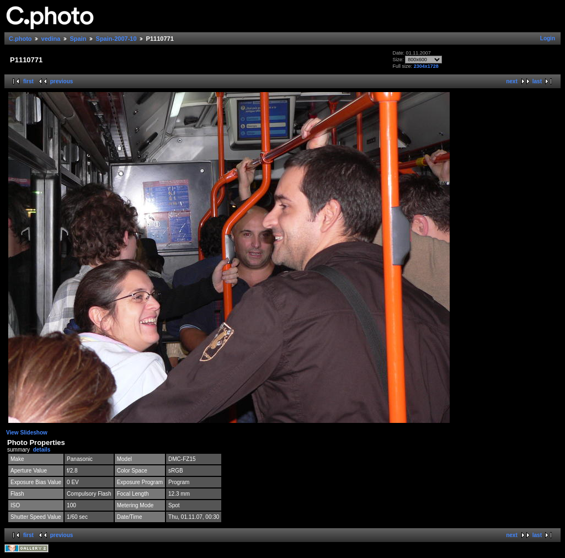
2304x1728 (426, 66)
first (28, 81)
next (512, 81)
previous (61, 81)
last (537, 81)
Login (547, 38)
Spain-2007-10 (116, 38)
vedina (51, 38)
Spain (78, 38)
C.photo (20, 38)
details (42, 450)
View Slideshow (26, 433)
